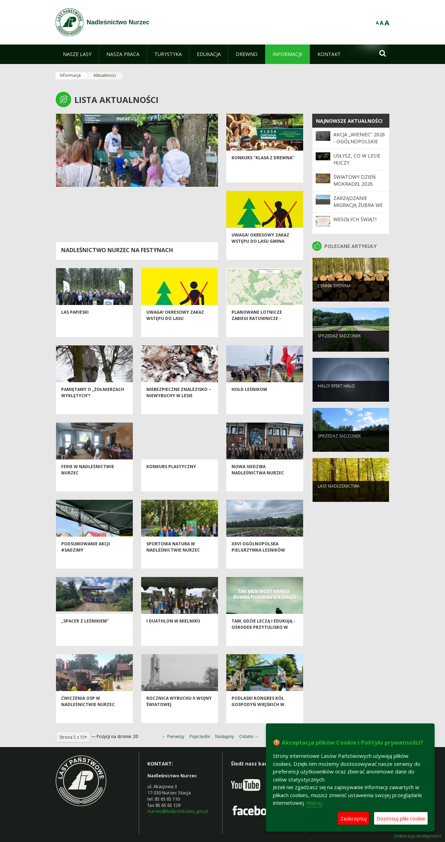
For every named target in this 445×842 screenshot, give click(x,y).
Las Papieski (75, 325)
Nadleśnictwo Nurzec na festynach (117, 250)
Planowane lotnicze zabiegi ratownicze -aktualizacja (257, 331)
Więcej (314, 802)
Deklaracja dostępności (417, 836)
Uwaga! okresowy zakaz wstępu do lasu (175, 328)
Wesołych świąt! (355, 219)
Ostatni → (249, 736)
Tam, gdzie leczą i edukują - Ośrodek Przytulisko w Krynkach (263, 640)
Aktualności (105, 75)
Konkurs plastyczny (171, 480)
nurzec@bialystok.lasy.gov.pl (177, 811)
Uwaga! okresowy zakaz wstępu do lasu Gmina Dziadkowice (260, 254)
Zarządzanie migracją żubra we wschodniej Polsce (358, 205)
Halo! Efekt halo (336, 397)
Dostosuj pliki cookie (401, 818)
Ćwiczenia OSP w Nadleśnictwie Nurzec (88, 714)
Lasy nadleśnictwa (339, 497)
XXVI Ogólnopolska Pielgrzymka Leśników (258, 560)
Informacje (70, 75)
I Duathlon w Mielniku (173, 634)
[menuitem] (77, 54)
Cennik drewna (334, 297)
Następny (224, 736)
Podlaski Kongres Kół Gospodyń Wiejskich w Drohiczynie (258, 717)
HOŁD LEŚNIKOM (249, 403)
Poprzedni (199, 736)
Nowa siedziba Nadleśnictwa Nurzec (258, 483)
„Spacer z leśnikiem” (84, 634)
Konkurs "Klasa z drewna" (263, 171)
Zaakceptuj (353, 818)
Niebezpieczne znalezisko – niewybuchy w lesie (178, 405)
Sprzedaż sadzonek (339, 347)
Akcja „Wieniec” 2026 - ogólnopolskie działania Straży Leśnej (359, 145)
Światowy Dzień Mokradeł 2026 (354, 180)
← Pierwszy (173, 736)
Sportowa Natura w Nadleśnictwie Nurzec (173, 560)
